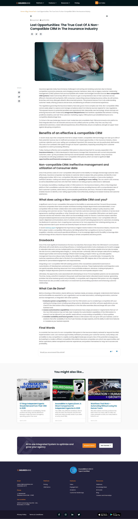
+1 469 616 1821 (21, 493)
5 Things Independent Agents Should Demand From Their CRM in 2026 (33, 405)
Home (22, 11)
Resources (65, 3)
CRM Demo (47, 487)
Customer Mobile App (77, 493)
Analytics (73, 490)
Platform (40, 3)
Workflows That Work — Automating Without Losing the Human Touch (103, 405)
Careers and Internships (104, 496)
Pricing (77, 3)
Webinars (99, 484)
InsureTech (32, 11)
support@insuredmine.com (25, 484)
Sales (71, 484)
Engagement (74, 487)
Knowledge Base (101, 487)
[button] (32, 34)
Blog (27, 11)
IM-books (99, 490)
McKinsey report (51, 228)
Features (53, 3)
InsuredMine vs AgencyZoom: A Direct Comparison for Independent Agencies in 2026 (69, 405)
